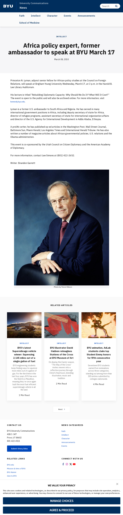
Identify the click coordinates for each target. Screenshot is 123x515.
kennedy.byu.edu (19, 101)
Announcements (86, 15)
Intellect (36, 15)
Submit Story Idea (22, 455)
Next (61, 416)
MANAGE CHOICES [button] (61, 501)
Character (52, 15)
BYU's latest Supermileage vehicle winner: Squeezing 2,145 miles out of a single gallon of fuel (24, 358)
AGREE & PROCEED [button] (62, 510)
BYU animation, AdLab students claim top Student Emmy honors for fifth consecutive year (98, 356)
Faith (21, 15)
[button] (117, 484)
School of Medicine (29, 22)
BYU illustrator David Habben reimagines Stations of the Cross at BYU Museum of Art (61, 356)
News (23, 8)
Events (67, 15)
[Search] (110, 6)
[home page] (8, 6)
